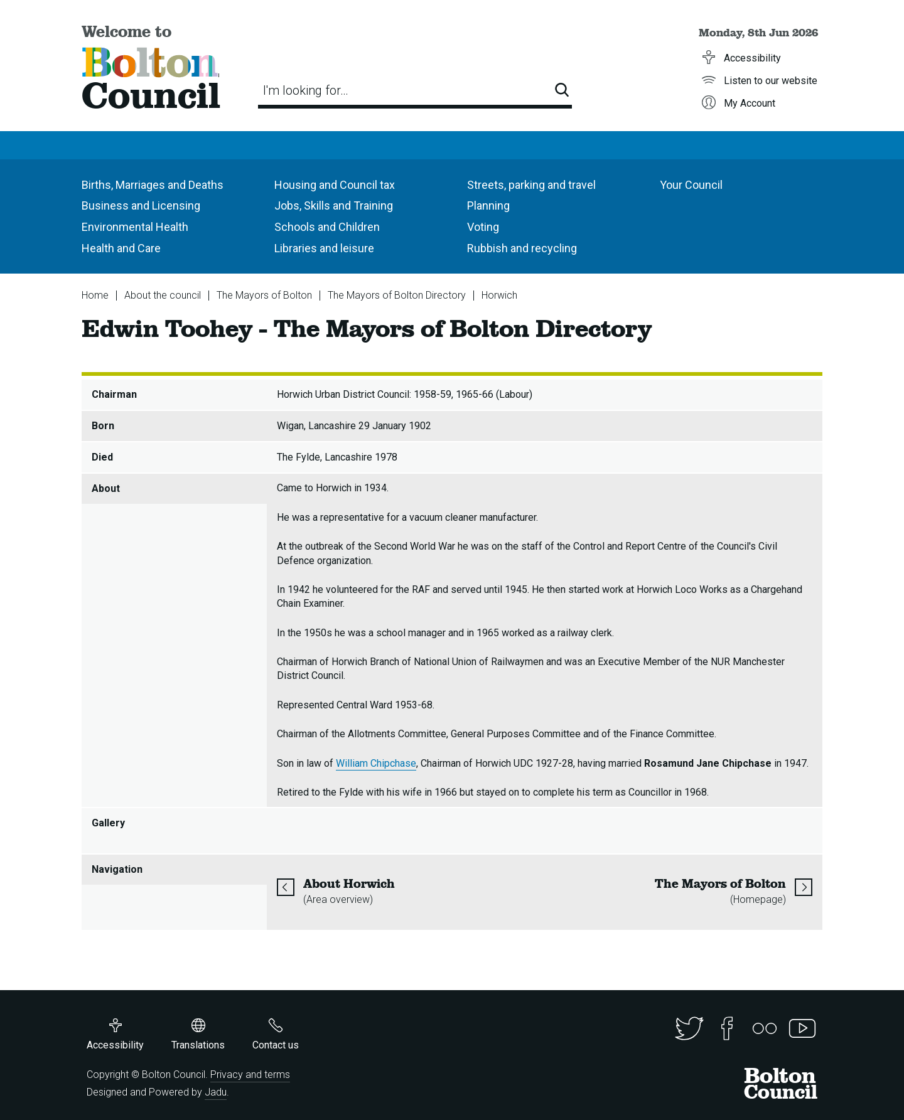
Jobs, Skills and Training (333, 205)
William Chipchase (376, 763)
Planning (488, 205)
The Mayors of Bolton (264, 295)
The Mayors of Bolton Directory (397, 295)
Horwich (499, 295)
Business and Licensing (141, 205)
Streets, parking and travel (531, 184)
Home (95, 295)
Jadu (216, 1092)
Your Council (691, 184)
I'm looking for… (305, 90)
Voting (483, 226)
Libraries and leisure (324, 248)
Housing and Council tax (334, 184)
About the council (162, 295)
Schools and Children (327, 226)
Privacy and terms (250, 1074)
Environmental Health (135, 226)
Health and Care (121, 248)
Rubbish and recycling (522, 248)
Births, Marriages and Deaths (152, 184)
